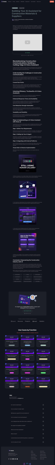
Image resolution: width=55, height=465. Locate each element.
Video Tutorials (42, 452)
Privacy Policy (33, 457)
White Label (42, 458)
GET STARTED (27, 52)
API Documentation (43, 457)
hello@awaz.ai (20, 398)
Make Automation (43, 455)
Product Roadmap (34, 458)
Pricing (14, 1)
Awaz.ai (18, 122)
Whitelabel (22, 1)
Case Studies (33, 454)
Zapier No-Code (43, 454)
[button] (10, 1)
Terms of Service (34, 455)
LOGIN (52, 1)
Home (32, 451)
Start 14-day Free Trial (27, 310)
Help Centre (42, 451)
